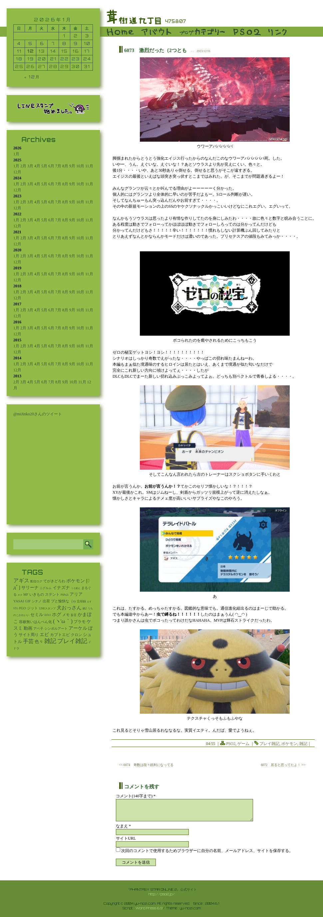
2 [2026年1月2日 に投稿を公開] (76, 35)
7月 (58, 166)
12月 (17, 172)
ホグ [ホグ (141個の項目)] (56, 614)
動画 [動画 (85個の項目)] (28, 628)
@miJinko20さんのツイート (37, 414)
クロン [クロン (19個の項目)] (76, 635)
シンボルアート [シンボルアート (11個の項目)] (56, 628)
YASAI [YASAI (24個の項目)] (18, 601)
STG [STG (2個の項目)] (15, 608)
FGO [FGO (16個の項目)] (22, 608)
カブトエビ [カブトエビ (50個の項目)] (60, 634)
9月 (72, 166)
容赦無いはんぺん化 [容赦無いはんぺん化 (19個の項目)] (35, 622)
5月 (44, 166)
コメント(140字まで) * (136, 796)
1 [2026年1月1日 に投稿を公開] (64, 35)
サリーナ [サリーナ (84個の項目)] (30, 587)
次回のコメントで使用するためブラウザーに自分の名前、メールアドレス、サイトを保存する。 (207, 850)
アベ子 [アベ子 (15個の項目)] (38, 628)
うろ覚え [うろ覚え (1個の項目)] (75, 588)
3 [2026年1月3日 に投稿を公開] (87, 35)
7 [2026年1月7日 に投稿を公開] (53, 43)
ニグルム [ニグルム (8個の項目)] (46, 588)
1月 (16, 154)
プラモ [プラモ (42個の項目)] (80, 622)
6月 (51, 166)
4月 (37, 166)
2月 (23, 166)
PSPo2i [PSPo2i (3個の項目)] (65, 594)
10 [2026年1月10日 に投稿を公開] (87, 43)
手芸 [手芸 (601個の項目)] (28, 641)
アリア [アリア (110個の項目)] (76, 594)
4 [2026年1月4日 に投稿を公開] (19, 43)
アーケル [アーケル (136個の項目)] (78, 628)
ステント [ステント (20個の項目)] (52, 594)
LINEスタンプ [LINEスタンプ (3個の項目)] (47, 608)
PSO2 (230, 743)
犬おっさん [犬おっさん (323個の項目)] (69, 607)
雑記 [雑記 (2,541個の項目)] (50, 641)
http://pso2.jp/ (162, 894)
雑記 (303, 743)
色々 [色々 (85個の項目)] (39, 641)
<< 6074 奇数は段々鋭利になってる (146, 765)
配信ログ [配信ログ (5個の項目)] (36, 581)
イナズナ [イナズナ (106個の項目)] (61, 587)
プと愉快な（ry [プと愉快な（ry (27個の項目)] (63, 601)
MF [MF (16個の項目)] (25, 594)
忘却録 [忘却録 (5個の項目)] (81, 601)
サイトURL (126, 838)
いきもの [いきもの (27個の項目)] (36, 594)
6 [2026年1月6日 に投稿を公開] (42, 43)
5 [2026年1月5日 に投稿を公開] (30, 43)
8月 (65, 166)
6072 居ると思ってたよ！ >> (283, 765)
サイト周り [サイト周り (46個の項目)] (29, 634)
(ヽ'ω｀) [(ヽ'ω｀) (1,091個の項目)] (63, 621)
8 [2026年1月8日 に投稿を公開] (64, 43)
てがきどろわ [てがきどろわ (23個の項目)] (54, 581)
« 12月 (32, 76)
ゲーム (243, 743)
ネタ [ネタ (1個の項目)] (20, 595)
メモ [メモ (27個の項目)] (66, 615)
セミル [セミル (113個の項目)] (36, 614)
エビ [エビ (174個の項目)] (44, 634)
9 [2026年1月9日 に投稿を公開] (76, 43)
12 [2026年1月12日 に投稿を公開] (30, 51)
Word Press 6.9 (149, 908)
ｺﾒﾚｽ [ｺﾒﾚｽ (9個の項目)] (47, 615)
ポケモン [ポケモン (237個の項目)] (75, 580)
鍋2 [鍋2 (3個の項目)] (85, 608)
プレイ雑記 (269, 743)
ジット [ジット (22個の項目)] (32, 608)
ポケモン (289, 743)
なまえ (123, 826)
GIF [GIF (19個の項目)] (28, 601)
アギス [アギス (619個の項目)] (21, 580)
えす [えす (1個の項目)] (89, 601)
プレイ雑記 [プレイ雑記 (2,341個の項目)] (72, 641)
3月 (30, 166)
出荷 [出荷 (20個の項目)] (46, 601)
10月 (80, 166)
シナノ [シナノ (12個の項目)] (37, 601)
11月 (89, 166)
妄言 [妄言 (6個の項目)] (74, 615)
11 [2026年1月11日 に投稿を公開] (19, 51)
